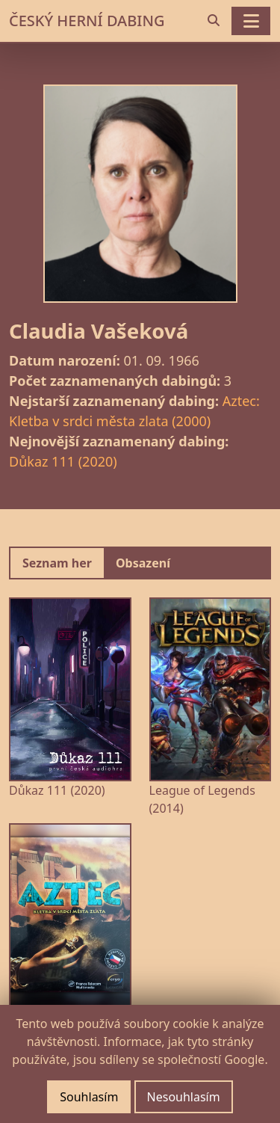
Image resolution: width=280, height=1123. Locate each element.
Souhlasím (89, 1097)
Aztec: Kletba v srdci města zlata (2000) (134, 411)
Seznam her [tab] (57, 563)
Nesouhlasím (183, 1097)
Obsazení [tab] (143, 563)
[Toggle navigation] (250, 21)
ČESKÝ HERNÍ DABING (86, 20)
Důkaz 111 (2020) (63, 461)
